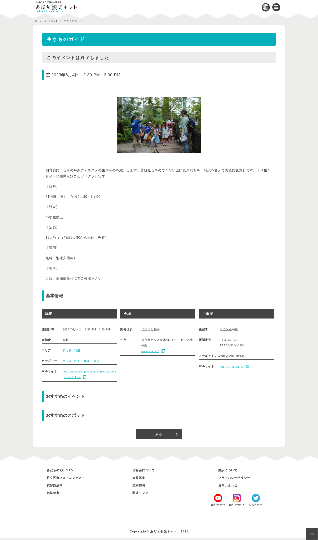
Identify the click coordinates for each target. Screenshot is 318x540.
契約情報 (140, 487)
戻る (158, 435)
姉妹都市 (54, 495)
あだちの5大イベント (65, 472)
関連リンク (142, 495)
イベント (55, 20)
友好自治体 (56, 487)
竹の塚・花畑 (72, 350)
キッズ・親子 (72, 361)
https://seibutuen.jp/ (233, 366)
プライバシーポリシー (237, 480)
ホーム (39, 20)
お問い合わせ (229, 487)
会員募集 (140, 480)
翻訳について (229, 472)
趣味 (99, 361)
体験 (88, 361)
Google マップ (151, 351)
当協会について (145, 472)
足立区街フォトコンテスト (70, 480)
